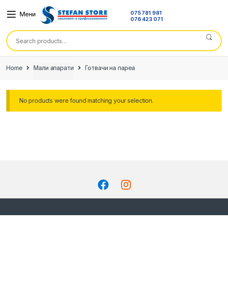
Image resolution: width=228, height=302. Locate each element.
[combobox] (102, 40)
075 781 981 (145, 13)
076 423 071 (146, 19)
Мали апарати (53, 67)
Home (14, 67)
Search (209, 40)
